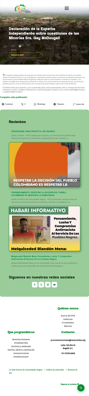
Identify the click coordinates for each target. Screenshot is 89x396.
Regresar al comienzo (69, 384)
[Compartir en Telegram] (51, 104)
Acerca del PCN (68, 315)
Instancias (68, 319)
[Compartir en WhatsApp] (35, 104)
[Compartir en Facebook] (7, 104)
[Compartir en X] (21, 104)
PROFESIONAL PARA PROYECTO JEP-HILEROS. (33, 131)
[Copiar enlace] (69, 104)
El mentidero (68, 322)
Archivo (13, 50)
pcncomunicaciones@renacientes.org (68, 340)
